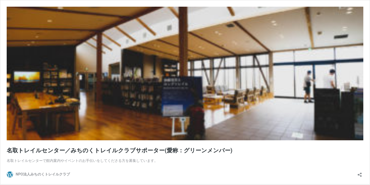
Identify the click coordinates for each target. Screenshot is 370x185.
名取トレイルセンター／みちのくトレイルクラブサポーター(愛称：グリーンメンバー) (119, 150)
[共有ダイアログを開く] (359, 173)
